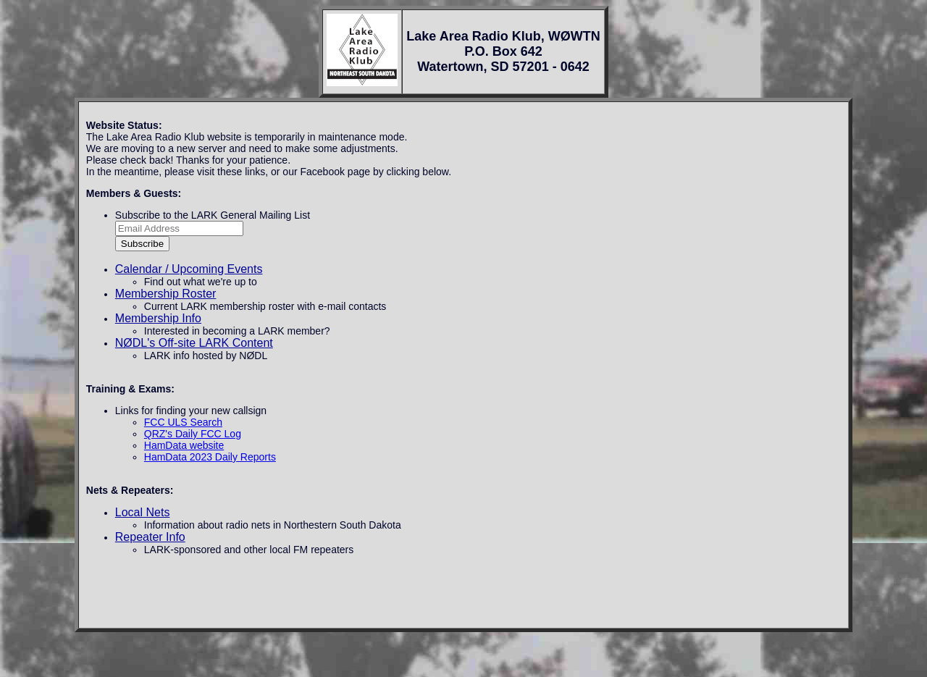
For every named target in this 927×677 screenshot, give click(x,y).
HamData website (184, 445)
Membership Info (158, 318)
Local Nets (142, 512)
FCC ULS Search (183, 422)
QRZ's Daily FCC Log (192, 434)
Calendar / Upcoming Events (189, 269)
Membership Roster (166, 293)
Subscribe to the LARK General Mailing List (212, 215)
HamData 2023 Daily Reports (210, 457)
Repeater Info (150, 537)
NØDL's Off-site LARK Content (194, 343)
